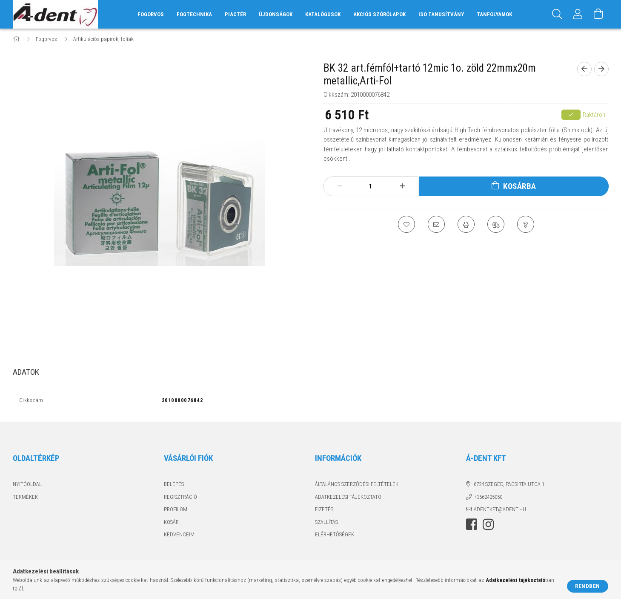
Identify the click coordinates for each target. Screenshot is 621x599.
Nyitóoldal (27, 486)
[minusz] (339, 186)
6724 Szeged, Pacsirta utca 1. (510, 486)
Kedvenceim (179, 536)
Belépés (174, 486)
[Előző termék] (584, 69)
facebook (471, 526)
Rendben (587, 586)
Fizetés (324, 511)
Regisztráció (180, 498)
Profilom (175, 511)
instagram (488, 526)
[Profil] (578, 14)
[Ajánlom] (436, 224)
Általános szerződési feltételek (356, 486)
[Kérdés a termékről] (525, 224)
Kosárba (519, 186)
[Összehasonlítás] (495, 224)
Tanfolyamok (494, 14)
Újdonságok (275, 14)
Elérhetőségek (334, 536)
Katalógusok (323, 14)
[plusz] (402, 186)
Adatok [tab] (26, 372)
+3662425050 (488, 498)
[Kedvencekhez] (406, 224)
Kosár (171, 524)
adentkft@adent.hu (500, 511)
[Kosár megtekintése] (598, 14)
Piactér (235, 14)
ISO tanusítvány (441, 14)
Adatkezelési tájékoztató (348, 498)
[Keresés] (557, 14)
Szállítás (326, 524)
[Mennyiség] (370, 186)
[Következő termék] (601, 69)
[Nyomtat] (466, 224)
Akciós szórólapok (379, 14)
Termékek (25, 498)
